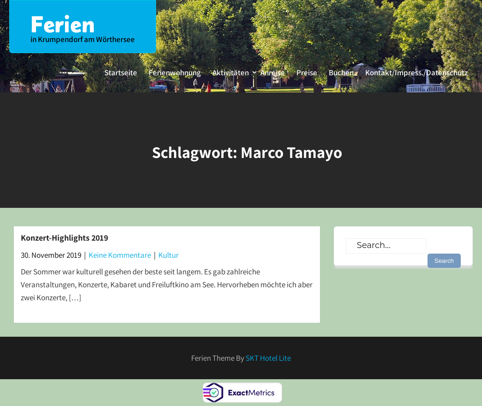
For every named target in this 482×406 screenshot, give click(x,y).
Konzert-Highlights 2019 (64, 237)
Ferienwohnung (175, 72)
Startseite (120, 72)
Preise (306, 72)
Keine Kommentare (120, 255)
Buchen (341, 72)
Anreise (272, 72)
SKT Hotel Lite (268, 358)
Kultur (168, 255)
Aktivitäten (230, 72)
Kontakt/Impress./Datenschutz (416, 72)
